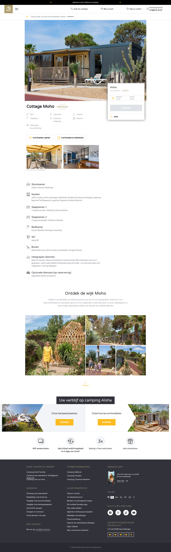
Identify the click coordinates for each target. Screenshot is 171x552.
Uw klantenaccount (74, 497)
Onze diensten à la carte (36, 516)
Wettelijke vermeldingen (76, 516)
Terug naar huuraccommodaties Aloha (48, 16)
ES (121, 497)
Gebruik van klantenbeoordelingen (81, 523)
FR (125, 497)
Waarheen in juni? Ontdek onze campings (85, 2)
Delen (114, 117)
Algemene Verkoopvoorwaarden (80, 512)
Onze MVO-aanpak (34, 508)
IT (134, 497)
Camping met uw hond (35, 479)
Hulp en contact (73, 493)
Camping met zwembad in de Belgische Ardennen (42, 476)
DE (130, 497)
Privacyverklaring (73, 519)
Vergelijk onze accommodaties (38, 501)
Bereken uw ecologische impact (79, 501)
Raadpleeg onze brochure (36, 497)
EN (116, 497)
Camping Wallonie (74, 472)
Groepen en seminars (35, 512)
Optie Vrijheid (72, 527)
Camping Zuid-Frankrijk (35, 472)
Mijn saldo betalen (74, 508)
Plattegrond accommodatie (70, 138)
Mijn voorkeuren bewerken (77, 530)
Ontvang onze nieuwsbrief (36, 493)
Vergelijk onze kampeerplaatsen (39, 504)
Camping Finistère (74, 476)
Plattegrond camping (39, 138)
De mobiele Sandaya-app (77, 504)
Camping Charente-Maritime (78, 479)
